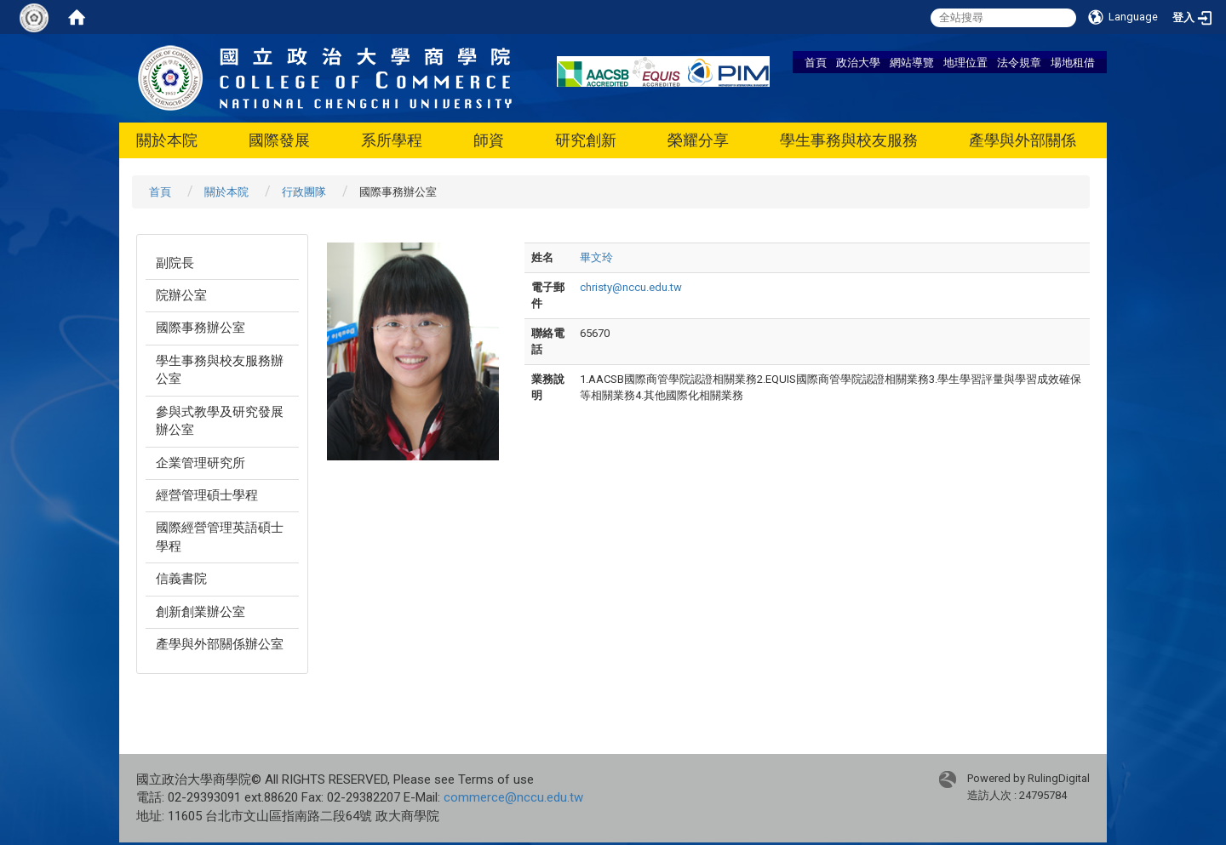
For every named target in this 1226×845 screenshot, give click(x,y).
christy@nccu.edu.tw (631, 287)
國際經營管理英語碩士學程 (220, 536)
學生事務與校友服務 (849, 140)
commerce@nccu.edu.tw (513, 797)
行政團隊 (304, 192)
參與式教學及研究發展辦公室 (220, 420)
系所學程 (391, 140)
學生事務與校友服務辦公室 (220, 369)
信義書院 (181, 578)
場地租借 (1073, 62)
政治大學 (858, 62)
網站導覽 (912, 62)
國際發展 (279, 140)
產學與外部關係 (1022, 140)
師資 (488, 140)
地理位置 (965, 62)
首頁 (816, 62)
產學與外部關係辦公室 (220, 644)
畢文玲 (596, 257)
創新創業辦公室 (200, 611)
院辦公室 (181, 295)
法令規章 (1019, 62)
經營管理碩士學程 (207, 495)
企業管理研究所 (200, 463)
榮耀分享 (698, 140)
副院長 (175, 263)
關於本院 (167, 140)
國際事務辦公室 (200, 327)
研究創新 (585, 140)
